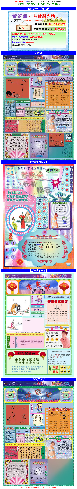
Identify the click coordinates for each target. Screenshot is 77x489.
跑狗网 (26, 1)
